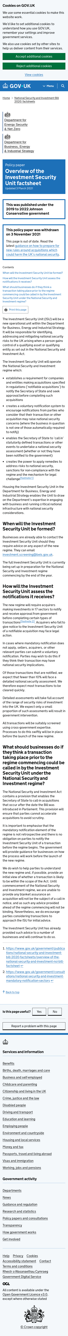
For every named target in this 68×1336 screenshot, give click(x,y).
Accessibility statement (19, 1261)
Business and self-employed (22, 1077)
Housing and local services (21, 1140)
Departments (12, 1190)
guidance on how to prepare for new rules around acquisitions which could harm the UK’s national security (32, 250)
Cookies (32, 1256)
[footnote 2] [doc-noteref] (27, 621)
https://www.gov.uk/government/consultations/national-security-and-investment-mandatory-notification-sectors (35, 976)
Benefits (8, 1063)
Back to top (11, 992)
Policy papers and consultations (25, 1218)
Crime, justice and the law (21, 1098)
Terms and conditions (18, 1266)
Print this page (17, 309)
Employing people (15, 1126)
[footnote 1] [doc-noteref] (26, 478)
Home (6, 98)
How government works (19, 1232)
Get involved (11, 1239)
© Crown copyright (34, 1327)
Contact (45, 1261)
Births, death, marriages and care (26, 1070)
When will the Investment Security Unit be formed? (33, 272)
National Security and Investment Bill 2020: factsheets (36, 99)
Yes (41, 1011)
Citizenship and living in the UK (24, 1091)
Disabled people (14, 1105)
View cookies (34, 74)
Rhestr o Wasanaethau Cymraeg (25, 1271)
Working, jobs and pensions (22, 1168)
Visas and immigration (18, 1161)
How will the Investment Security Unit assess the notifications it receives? (31, 280)
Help (6, 1256)
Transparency (12, 1225)
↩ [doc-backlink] (21, 966)
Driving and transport (18, 1112)
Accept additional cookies (34, 56)
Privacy (18, 1256)
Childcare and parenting (20, 1084)
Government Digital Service (22, 1277)
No (57, 1011)
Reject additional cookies (34, 66)
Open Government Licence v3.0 (25, 1294)
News (7, 1197)
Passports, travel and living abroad (27, 1154)
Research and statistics (19, 1211)
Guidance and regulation (20, 1204)
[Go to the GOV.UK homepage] (17, 86)
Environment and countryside (23, 1133)
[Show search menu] (62, 86)
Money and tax (13, 1147)
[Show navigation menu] (48, 86)
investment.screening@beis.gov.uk (28, 555)
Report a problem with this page (34, 1026)
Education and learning (19, 1119)
